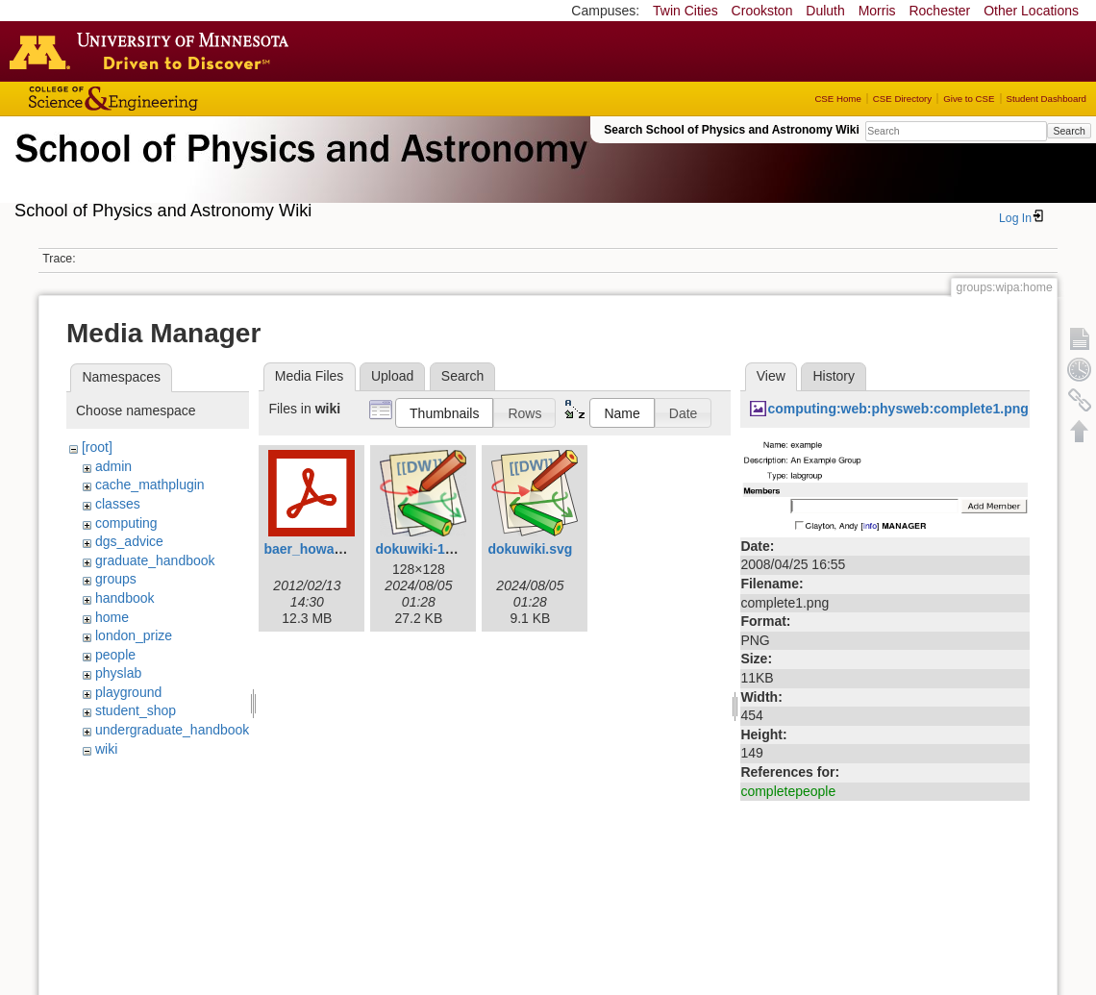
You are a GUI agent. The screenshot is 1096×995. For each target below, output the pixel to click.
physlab (118, 673)
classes (117, 503)
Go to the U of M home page (154, 51)
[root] (97, 447)
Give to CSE (968, 98)
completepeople (787, 791)
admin (113, 466)
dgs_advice (129, 541)
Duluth (825, 10)
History (833, 376)
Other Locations (1031, 10)
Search (1068, 131)
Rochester (939, 10)
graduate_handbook (155, 560)
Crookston (762, 10)
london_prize (133, 635)
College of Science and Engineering (173, 98)
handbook (125, 598)
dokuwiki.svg (529, 549)
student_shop (135, 710)
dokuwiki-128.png (431, 549)
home (112, 617)
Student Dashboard (1046, 98)
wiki (106, 749)
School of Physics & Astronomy (298, 171)
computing (126, 523)
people (115, 654)
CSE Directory (902, 98)
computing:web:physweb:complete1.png (897, 408)
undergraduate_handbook (172, 729)
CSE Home (837, 98)
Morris (877, 10)
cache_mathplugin (150, 484)
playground (128, 692)
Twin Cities (685, 10)
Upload (392, 376)
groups (116, 578)
